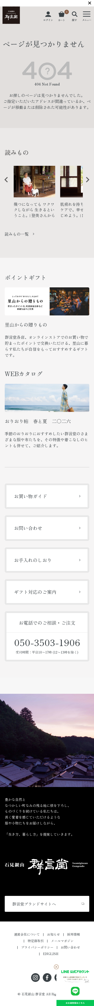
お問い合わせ (28, 528)
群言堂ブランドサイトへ (34, 904)
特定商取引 (36, 940)
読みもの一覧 (17, 234)
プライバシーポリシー (37, 947)
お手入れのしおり (33, 560)
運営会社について (27, 934)
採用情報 (73, 934)
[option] (34, 193)
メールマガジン (62, 940)
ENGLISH (50, 953)
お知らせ (53, 934)
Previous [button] (4, 183)
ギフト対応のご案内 (35, 591)
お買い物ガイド (30, 496)
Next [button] (86, 183)
